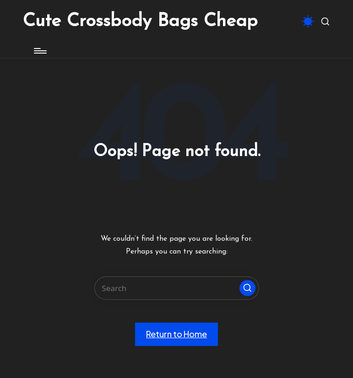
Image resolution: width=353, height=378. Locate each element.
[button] (247, 288)
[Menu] (39, 51)
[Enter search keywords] (176, 288)
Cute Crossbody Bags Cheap (140, 21)
